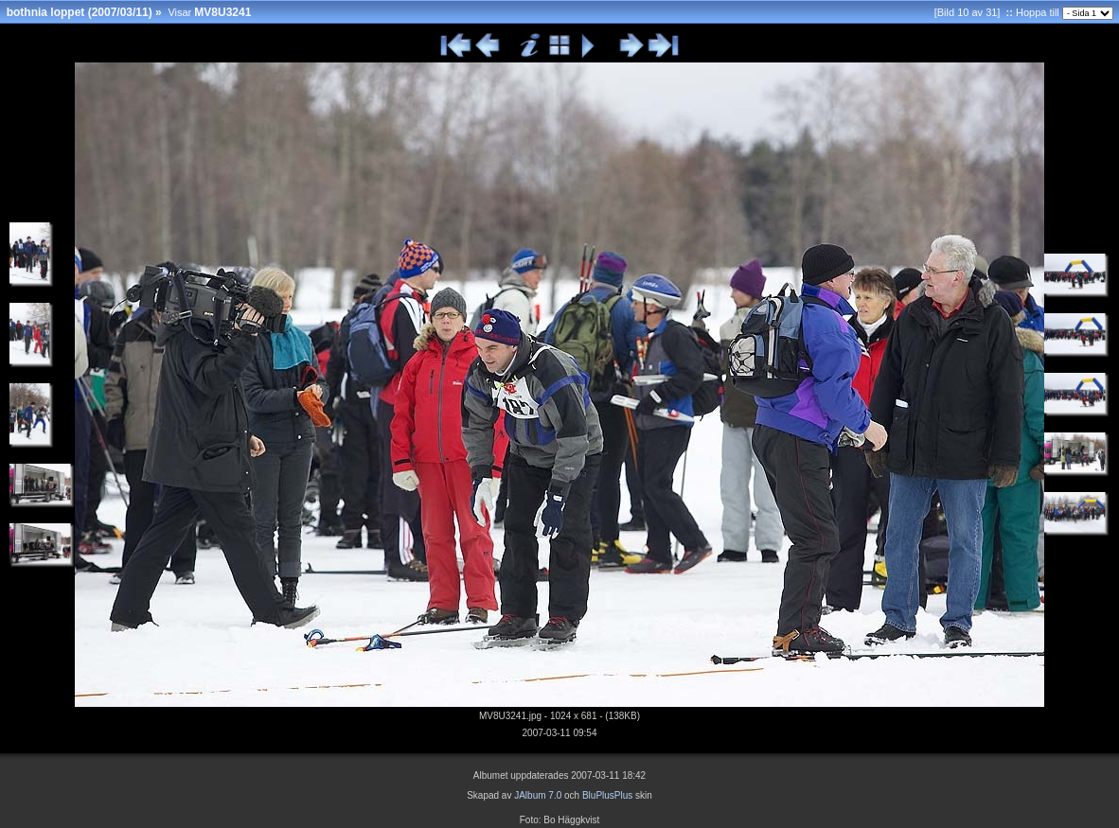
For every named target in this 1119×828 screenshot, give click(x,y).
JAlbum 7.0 (537, 795)
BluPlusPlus (607, 795)
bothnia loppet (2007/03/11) (79, 12)
